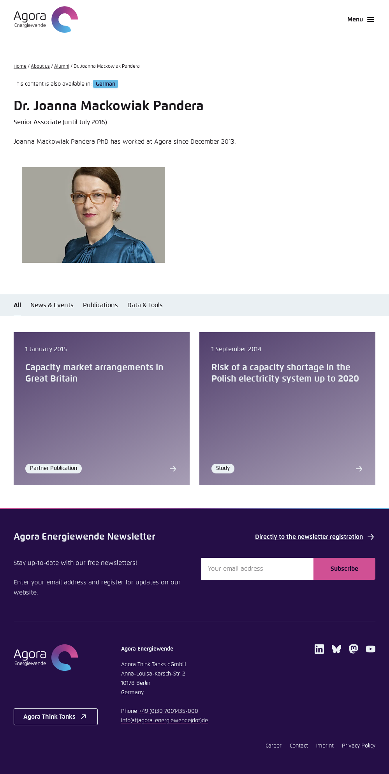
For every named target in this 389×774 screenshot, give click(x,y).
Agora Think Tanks (55, 716)
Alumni (61, 66)
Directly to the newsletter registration (315, 537)
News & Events (52, 305)
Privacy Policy (358, 746)
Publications (100, 305)
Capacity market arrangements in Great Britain (94, 373)
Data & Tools (145, 305)
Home (20, 66)
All (17, 305)
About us (40, 66)
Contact (299, 746)
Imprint (325, 746)
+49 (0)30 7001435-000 (168, 711)
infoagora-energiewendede (164, 720)
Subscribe (344, 569)
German (105, 84)
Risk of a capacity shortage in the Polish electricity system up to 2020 (285, 373)
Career (274, 746)
